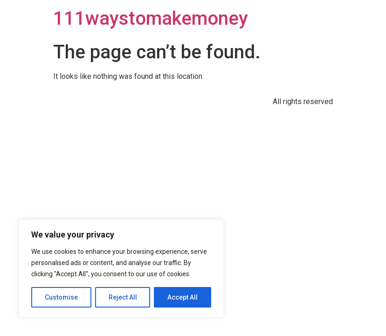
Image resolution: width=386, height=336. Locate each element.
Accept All (182, 297)
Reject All (123, 297)
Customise (61, 297)
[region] (121, 268)
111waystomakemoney (150, 18)
